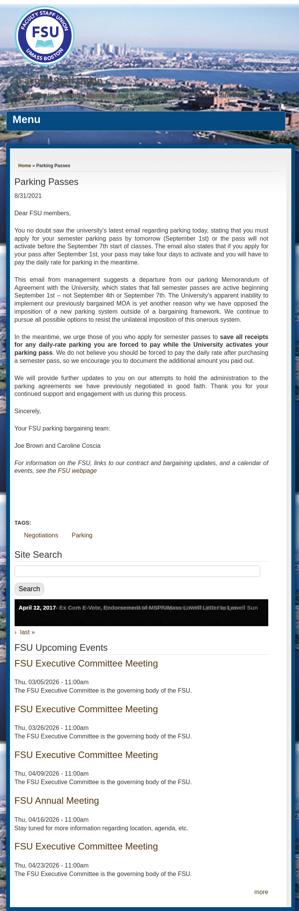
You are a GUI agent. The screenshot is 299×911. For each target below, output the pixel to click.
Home (24, 165)
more (261, 892)
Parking (82, 535)
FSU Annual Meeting (57, 800)
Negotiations (41, 535)
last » (27, 632)
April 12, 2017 (37, 607)
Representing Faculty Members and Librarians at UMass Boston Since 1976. (136, 95)
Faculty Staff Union (60, 80)
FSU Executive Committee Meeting (86, 663)
